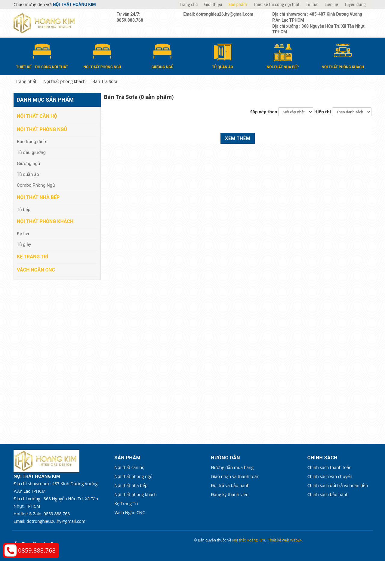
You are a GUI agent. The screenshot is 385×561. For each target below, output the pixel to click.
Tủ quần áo (28, 174)
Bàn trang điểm (32, 141)
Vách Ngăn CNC (36, 269)
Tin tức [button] (312, 4)
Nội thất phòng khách (45, 221)
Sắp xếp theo (263, 112)
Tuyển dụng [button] (355, 4)
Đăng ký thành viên (217, 494)
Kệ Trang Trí (32, 256)
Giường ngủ (28, 163)
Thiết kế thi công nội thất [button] (276, 4)
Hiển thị (322, 112)
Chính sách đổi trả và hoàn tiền (319, 485)
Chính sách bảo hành (309, 494)
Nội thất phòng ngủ (42, 129)
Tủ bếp (23, 209)
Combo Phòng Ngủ (36, 185)
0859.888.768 (37, 550)
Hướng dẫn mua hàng (220, 467)
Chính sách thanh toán (311, 467)
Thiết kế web (278, 540)
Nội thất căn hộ (37, 116)
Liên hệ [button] (331, 4)
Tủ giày (24, 244)
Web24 (296, 540)
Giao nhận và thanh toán (223, 476)
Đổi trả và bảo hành (218, 485)
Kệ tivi (23, 233)
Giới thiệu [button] (213, 4)
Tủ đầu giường (31, 152)
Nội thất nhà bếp (38, 197)
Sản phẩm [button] (238, 4)
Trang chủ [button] (189, 4)
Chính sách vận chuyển (311, 476)
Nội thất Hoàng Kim (248, 540)
